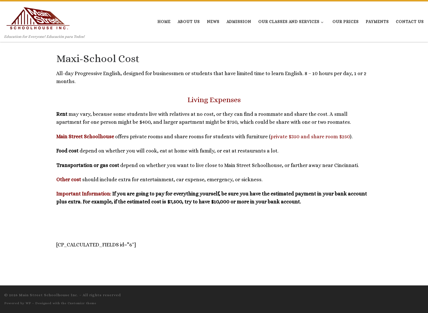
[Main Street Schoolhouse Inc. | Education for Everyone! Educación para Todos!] (37, 17)
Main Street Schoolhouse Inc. (48, 295)
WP (28, 303)
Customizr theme (82, 303)
